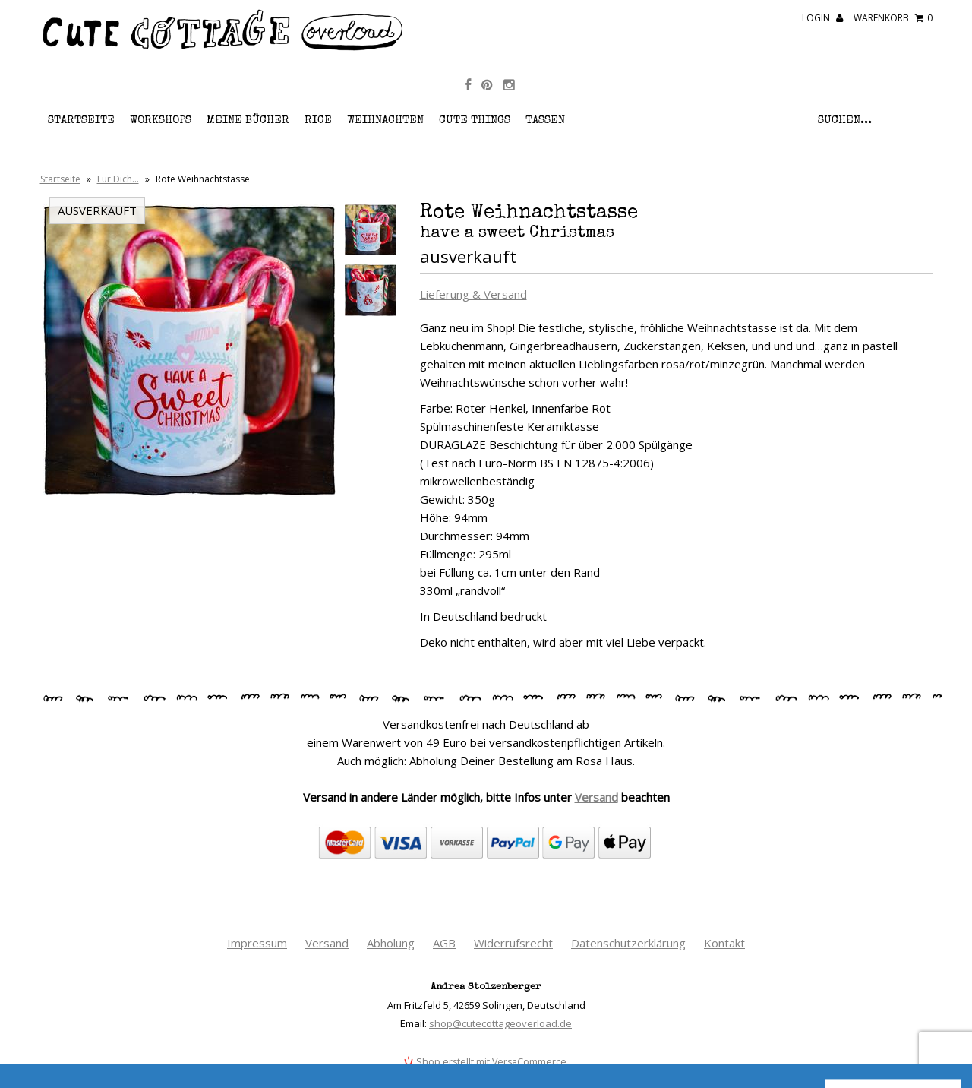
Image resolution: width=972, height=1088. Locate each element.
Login (822, 17)
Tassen (545, 120)
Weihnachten (385, 120)
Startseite (81, 120)
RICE (318, 120)
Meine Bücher (248, 120)
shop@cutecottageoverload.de (500, 1023)
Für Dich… (118, 178)
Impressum (257, 942)
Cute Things (474, 120)
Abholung (391, 942)
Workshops (160, 120)
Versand (596, 797)
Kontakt (724, 942)
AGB (444, 942)
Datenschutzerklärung (628, 942)
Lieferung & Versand (473, 294)
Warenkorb (893, 17)
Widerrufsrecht (513, 942)
